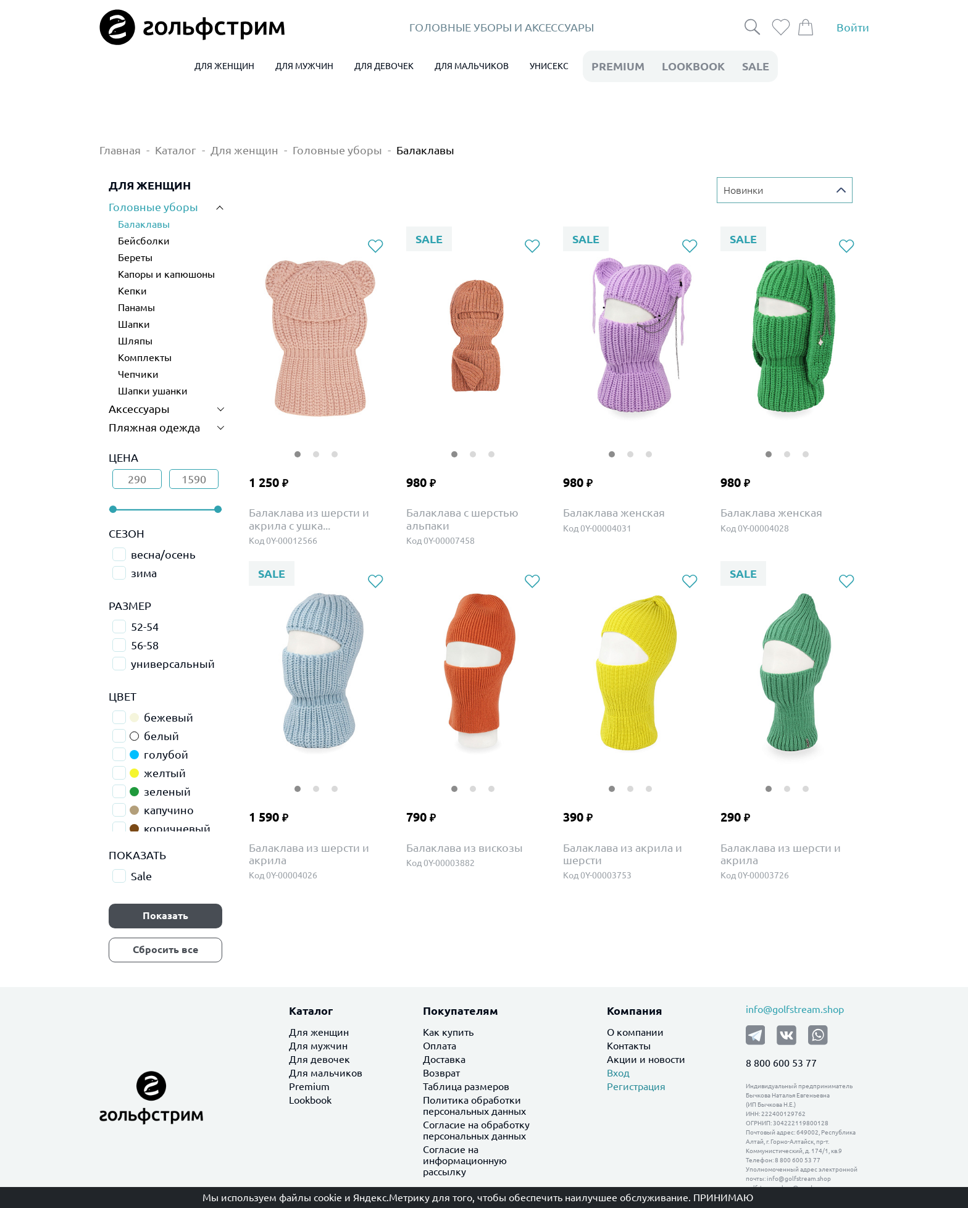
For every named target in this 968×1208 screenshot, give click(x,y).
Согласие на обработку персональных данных (476, 1130)
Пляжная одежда (154, 427)
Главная (120, 150)
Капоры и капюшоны (166, 274)
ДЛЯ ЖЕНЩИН (224, 66)
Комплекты (145, 357)
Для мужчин (318, 1045)
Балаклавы (425, 150)
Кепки (132, 290)
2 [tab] (316, 446)
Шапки (134, 324)
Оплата (439, 1045)
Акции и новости (646, 1059)
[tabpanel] (319, 336)
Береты (135, 257)
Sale (755, 66)
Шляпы (135, 340)
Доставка (444, 1059)
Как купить (448, 1032)
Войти (853, 27)
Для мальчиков (325, 1072)
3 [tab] (335, 446)
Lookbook (310, 1100)
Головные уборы (337, 150)
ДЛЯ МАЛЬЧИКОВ (472, 66)
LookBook (693, 66)
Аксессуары (139, 408)
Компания (634, 1010)
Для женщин (244, 150)
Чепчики (138, 374)
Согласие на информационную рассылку (465, 1160)
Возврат (441, 1072)
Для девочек (319, 1059)
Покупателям (460, 1010)
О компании (635, 1032)
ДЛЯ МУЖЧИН (304, 66)
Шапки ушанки (153, 390)
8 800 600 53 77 (781, 1062)
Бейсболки (144, 240)
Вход (618, 1072)
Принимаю (723, 1197)
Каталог (175, 150)
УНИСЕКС (549, 66)
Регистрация (636, 1086)
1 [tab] (297, 446)
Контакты (629, 1045)
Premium (309, 1086)
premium (618, 66)
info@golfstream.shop (795, 1009)
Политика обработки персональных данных (474, 1105)
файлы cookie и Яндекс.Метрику (354, 1197)
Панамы (136, 307)
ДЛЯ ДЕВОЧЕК (384, 66)
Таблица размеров (466, 1086)
